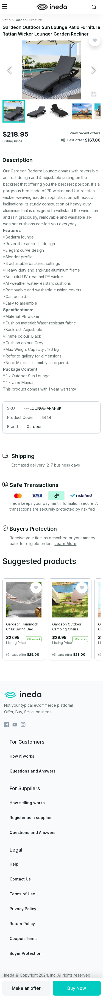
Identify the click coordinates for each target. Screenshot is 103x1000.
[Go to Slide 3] (59, 111)
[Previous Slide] (9, 70)
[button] (51, 69)
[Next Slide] (94, 70)
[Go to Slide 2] (36, 111)
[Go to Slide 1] (13, 111)
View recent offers (85, 133)
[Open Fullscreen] (94, 94)
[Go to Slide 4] (82, 111)
